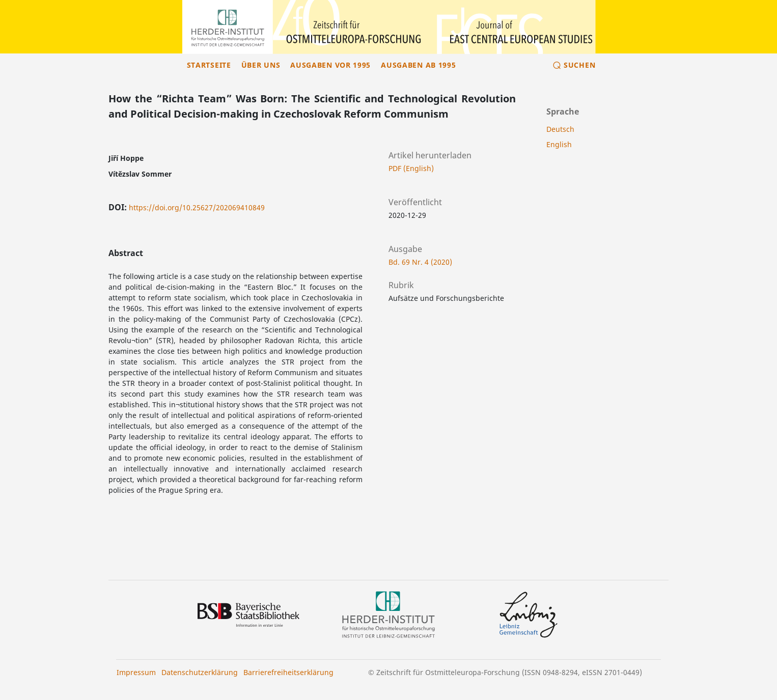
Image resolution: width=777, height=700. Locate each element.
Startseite (209, 65)
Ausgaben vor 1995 (330, 65)
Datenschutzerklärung (199, 672)
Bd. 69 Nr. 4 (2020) (420, 262)
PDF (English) (411, 168)
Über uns (261, 65)
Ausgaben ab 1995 (418, 65)
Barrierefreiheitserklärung (288, 672)
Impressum (136, 672)
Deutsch (560, 129)
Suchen (579, 65)
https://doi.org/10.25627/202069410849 (197, 207)
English (559, 144)
